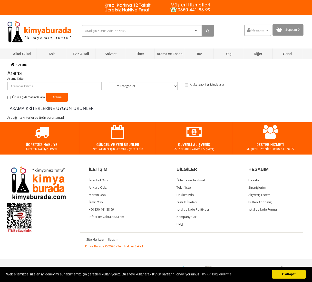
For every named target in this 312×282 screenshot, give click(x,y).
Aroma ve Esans (169, 54)
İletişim (113, 239)
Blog (179, 224)
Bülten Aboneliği (260, 202)
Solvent (111, 54)
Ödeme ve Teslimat (190, 180)
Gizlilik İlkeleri (186, 202)
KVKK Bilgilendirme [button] (216, 274)
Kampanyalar (186, 216)
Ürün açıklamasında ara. (26, 97)
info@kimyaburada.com (106, 216)
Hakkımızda (185, 195)
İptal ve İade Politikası (192, 209)
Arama (23, 65)
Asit (52, 54)
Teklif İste (183, 187)
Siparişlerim (257, 187)
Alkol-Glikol (22, 54)
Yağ (228, 54)
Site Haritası (95, 239)
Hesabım (255, 180)
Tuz (199, 54)
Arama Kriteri (16, 79)
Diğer (258, 54)
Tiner (140, 54)
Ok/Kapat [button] (288, 274)
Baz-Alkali (81, 54)
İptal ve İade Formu (262, 209)
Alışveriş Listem (259, 195)
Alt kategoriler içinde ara (204, 84)
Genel (287, 54)
